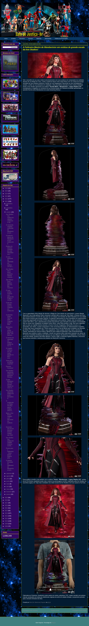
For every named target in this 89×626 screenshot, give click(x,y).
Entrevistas (48, 38)
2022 (6, 198)
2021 (6, 201)
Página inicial (55, 610)
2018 (6, 500)
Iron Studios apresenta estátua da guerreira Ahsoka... (10, 374)
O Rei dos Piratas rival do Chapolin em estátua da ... (10, 307)
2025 (6, 191)
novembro (9, 208)
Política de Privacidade (61, 38)
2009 (6, 523)
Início (6, 38)
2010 (6, 521)
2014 (6, 510)
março (8, 489)
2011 (6, 518)
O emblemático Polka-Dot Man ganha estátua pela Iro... (10, 405)
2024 (6, 193)
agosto (8, 476)
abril (7, 486)
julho (8, 478)
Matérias (39, 38)
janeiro (8, 494)
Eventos (30, 38)
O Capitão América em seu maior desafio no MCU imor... (10, 353)
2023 (6, 196)
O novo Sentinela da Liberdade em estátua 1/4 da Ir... (9, 261)
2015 (6, 508)
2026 (6, 188)
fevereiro (9, 491)
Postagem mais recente (30, 610)
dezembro (9, 203)
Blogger (53, 622)
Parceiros (22, 38)
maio (8, 484)
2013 (6, 513)
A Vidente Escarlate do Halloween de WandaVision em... (10, 465)
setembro (9, 473)
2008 (6, 526)
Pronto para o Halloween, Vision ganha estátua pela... (10, 453)
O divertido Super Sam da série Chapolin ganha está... (9, 319)
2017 (6, 503)
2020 (6, 497)
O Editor (13, 38)
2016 (6, 505)
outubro (8, 212)
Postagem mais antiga (79, 610)
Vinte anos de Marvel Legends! (9, 362)
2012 (6, 516)
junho (8, 481)
